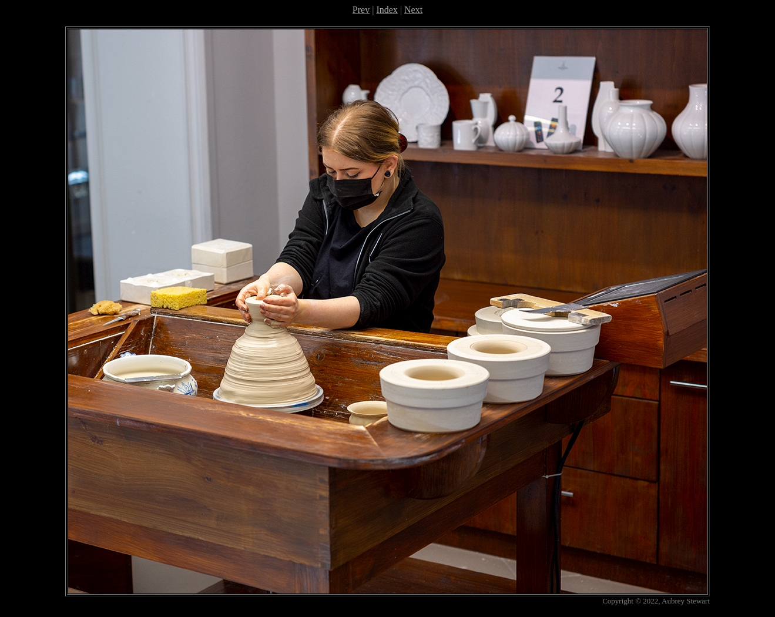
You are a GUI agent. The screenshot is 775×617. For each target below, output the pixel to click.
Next (413, 10)
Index (386, 10)
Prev (361, 10)
